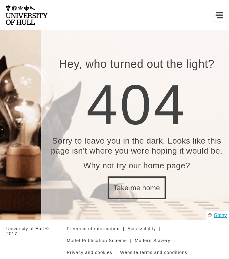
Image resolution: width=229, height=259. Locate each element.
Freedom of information (93, 228)
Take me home (137, 188)
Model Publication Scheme (97, 240)
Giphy (220, 215)
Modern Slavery (152, 240)
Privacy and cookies (89, 252)
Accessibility (142, 228)
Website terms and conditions (153, 252)
